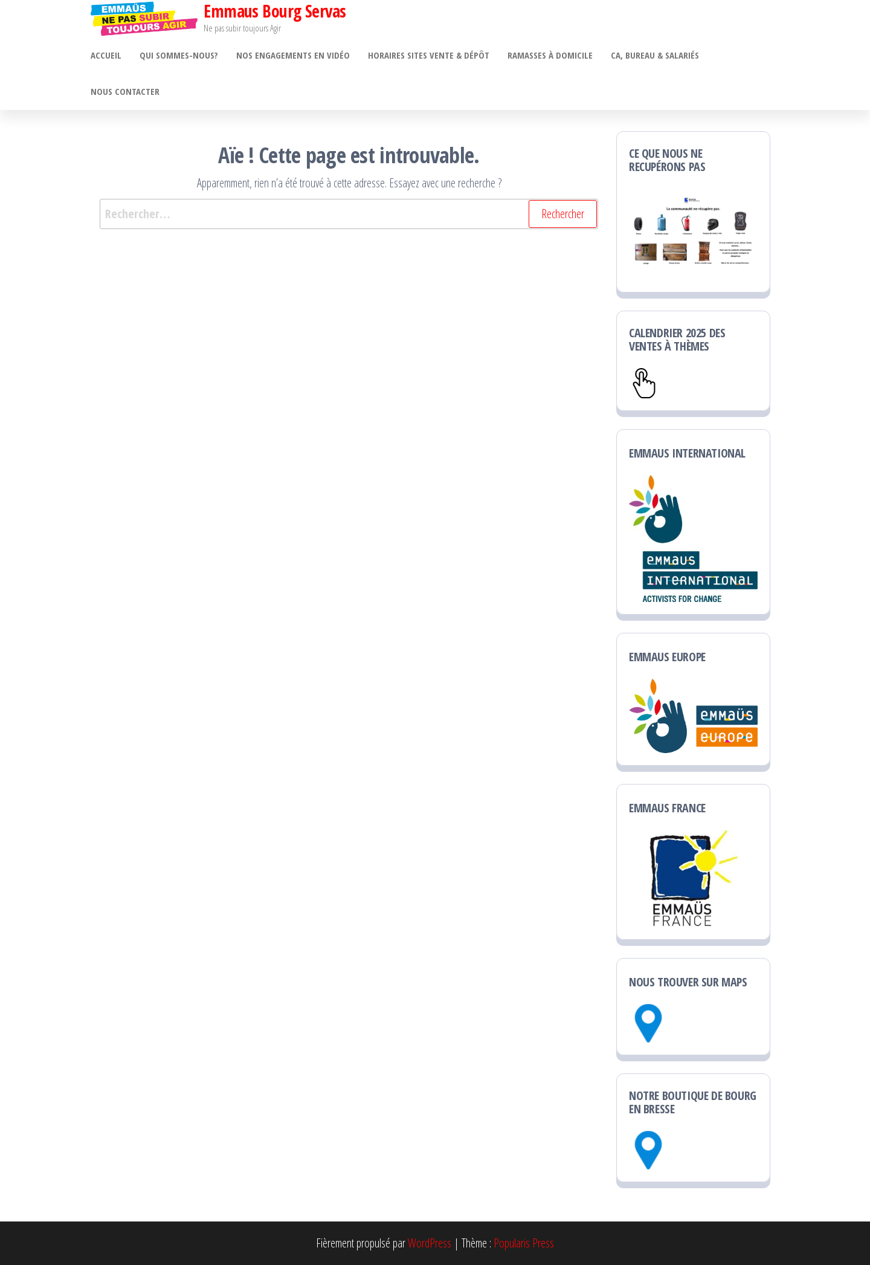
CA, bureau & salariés (655, 55)
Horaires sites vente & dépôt (428, 55)
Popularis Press (524, 1243)
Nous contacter (125, 91)
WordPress (429, 1243)
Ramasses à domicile (550, 55)
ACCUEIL (106, 55)
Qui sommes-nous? (179, 55)
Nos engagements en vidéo (293, 55)
